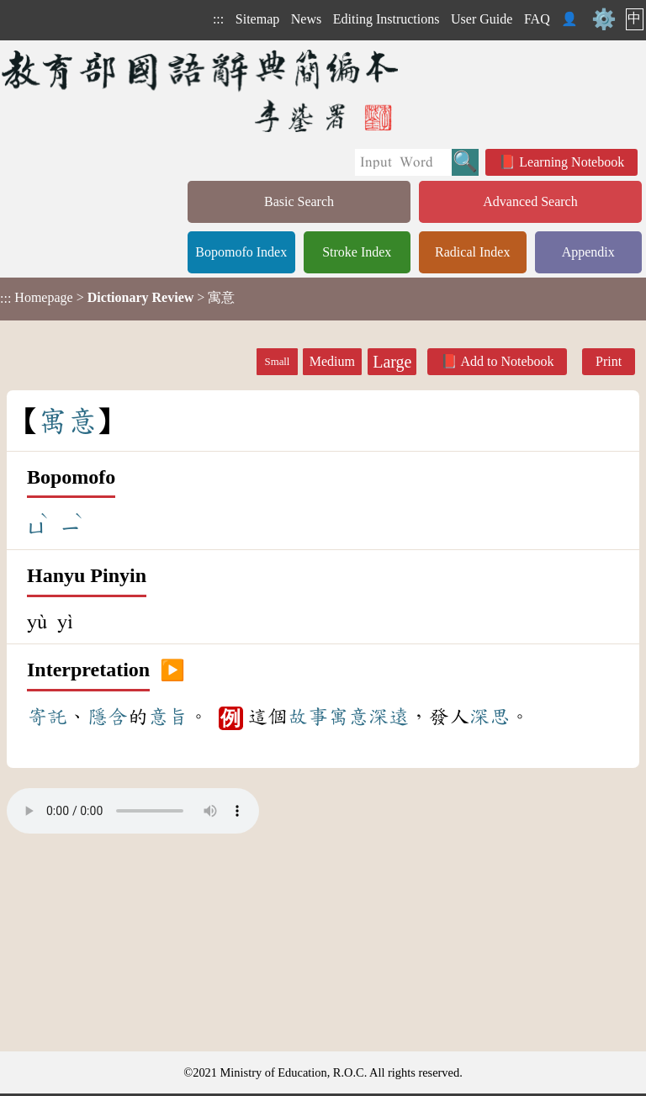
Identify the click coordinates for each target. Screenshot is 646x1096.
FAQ (537, 19)
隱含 (107, 717)
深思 (489, 717)
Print (609, 361)
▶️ (172, 670)
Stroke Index (356, 252)
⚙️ (604, 19)
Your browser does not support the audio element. (133, 811)
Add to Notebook (506, 361)
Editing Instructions (386, 19)
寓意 (348, 717)
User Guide (481, 19)
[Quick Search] (403, 162)
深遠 (388, 717)
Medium (332, 361)
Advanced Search (530, 201)
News (306, 19)
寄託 (47, 717)
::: (218, 19)
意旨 (168, 717)
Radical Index (472, 252)
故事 (308, 717)
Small (277, 362)
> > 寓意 (117, 297)
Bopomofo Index (241, 252)
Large (392, 361)
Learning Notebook (571, 162)
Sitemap (257, 19)
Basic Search (299, 201)
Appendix (588, 252)
